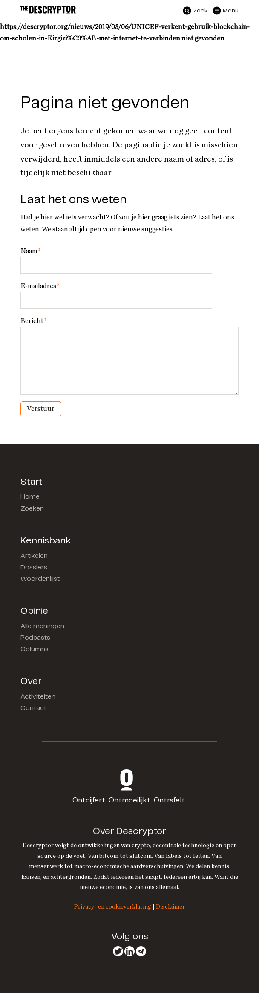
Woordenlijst (40, 579)
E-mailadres (39, 286)
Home (30, 497)
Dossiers (33, 567)
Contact (33, 708)
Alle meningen (42, 626)
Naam (30, 251)
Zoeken (32, 508)
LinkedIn (129, 951)
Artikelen (34, 556)
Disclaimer (170, 907)
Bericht (33, 321)
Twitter (118, 951)
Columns (34, 649)
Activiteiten (37, 696)
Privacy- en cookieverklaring (112, 907)
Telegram (141, 951)
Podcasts (35, 638)
